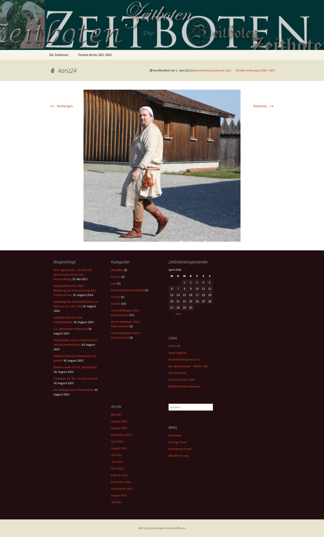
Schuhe (116, 304)
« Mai (177, 314)
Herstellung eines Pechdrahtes (74, 390)
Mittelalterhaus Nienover (184, 386)
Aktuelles (117, 270)
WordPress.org (178, 456)
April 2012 (117, 468)
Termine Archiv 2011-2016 (94, 55)
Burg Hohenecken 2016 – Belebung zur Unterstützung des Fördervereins (75, 290)
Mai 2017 (116, 414)
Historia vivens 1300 (181, 380)
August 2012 (119, 448)
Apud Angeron (178, 353)
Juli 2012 (116, 455)
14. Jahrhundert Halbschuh (71, 329)
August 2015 (119, 428)
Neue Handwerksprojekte (127, 290)
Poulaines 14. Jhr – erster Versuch (75, 378)
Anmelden (175, 435)
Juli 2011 (116, 502)
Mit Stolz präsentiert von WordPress (162, 528)
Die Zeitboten (58, 55)
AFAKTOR (174, 346)
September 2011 (122, 489)
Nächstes (264, 106)
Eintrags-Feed (178, 442)
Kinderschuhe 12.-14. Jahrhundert (75, 367)
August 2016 (119, 421)
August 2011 (119, 495)
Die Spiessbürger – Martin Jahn (189, 366)
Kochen (116, 277)
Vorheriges (61, 106)
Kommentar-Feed (180, 449)
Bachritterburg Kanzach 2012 (212, 70)
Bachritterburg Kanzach (184, 359)
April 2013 (117, 441)
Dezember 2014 (121, 435)
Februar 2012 (119, 475)
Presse (115, 297)
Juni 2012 (117, 462)
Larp (114, 283)
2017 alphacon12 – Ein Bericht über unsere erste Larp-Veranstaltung (73, 274)
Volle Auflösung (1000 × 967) (257, 70)
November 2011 (121, 482)
